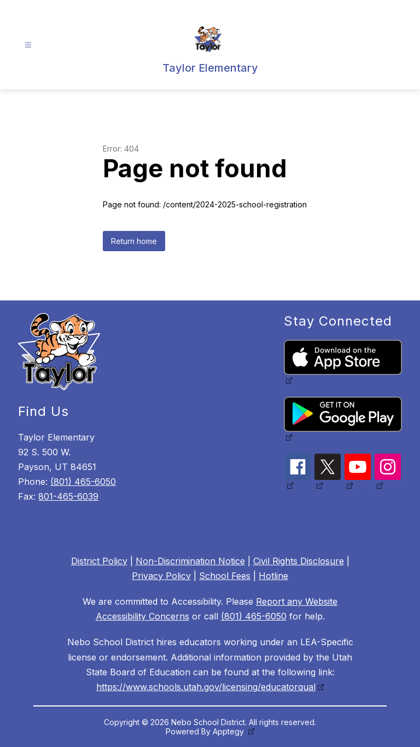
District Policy (99, 560)
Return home (134, 241)
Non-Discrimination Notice (190, 560)
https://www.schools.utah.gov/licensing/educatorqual (206, 686)
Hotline (273, 575)
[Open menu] (28, 45)
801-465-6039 (68, 496)
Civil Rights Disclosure (298, 560)
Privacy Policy (161, 575)
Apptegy (229, 731)
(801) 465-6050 (83, 481)
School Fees (224, 575)
